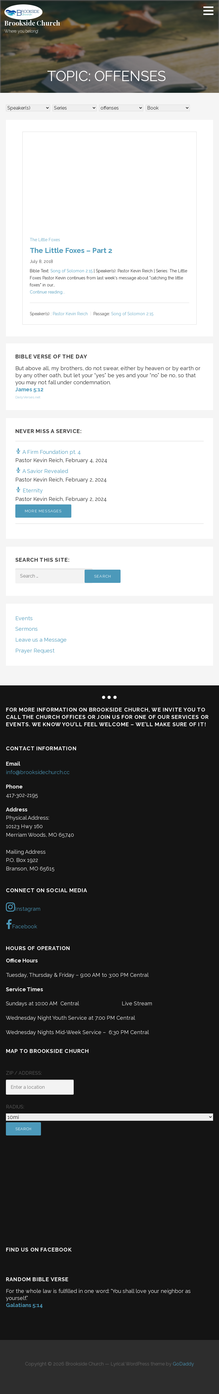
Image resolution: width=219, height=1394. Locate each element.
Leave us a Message (41, 640)
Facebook (21, 924)
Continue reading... (47, 292)
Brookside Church (32, 23)
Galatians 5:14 (24, 1305)
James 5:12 (29, 389)
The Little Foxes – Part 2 (71, 250)
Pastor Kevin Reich (70, 313)
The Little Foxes (45, 239)
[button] (210, 10)
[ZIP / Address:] (40, 1087)
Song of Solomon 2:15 (71, 271)
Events (24, 618)
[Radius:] (109, 1117)
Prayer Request (35, 650)
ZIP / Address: (24, 1073)
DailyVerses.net (27, 397)
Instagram (23, 907)
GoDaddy (183, 1364)
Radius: (15, 1107)
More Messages (43, 511)
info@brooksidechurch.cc (38, 772)
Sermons (26, 629)
